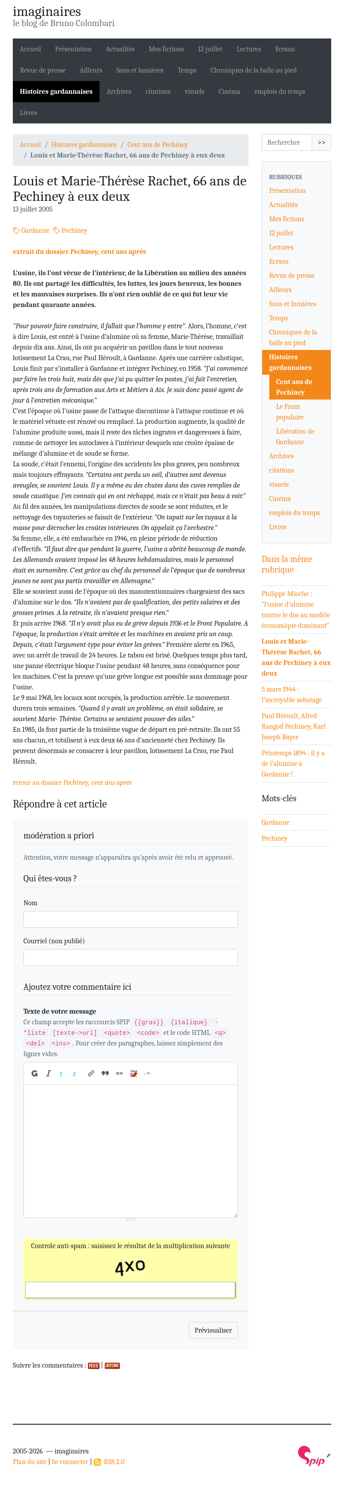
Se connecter (70, 1462)
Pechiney (70, 230)
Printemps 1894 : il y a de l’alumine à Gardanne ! (293, 763)
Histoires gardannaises (56, 92)
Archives (119, 92)
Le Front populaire (290, 412)
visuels (195, 92)
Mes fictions (166, 49)
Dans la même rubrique (287, 564)
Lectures (249, 49)
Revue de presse (42, 70)
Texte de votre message (59, 1011)
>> (321, 142)
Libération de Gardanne (295, 436)
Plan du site (29, 1462)
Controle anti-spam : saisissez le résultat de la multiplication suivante (130, 1255)
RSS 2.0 (109, 1462)
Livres (28, 113)
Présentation (73, 49)
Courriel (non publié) (54, 941)
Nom (30, 903)
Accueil (30, 49)
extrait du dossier (79, 252)
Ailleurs (91, 70)
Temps (187, 70)
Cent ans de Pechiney (157, 145)
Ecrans (284, 49)
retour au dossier (72, 783)
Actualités (120, 49)
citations (157, 92)
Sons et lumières (139, 70)
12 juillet (210, 49)
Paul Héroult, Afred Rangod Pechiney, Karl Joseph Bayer (294, 726)
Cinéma (229, 92)
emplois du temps (280, 92)
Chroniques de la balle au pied (253, 70)
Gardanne (31, 230)
